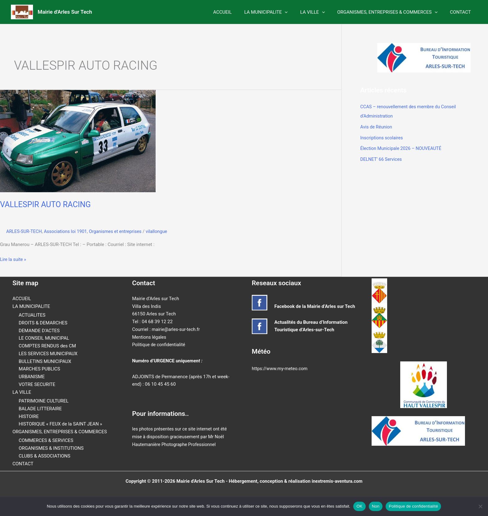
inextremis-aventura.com (337, 481)
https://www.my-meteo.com (281, 368)
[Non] (480, 506)
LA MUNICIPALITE (277, 12)
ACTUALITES (32, 315)
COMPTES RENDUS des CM (47, 346)
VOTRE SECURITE (37, 384)
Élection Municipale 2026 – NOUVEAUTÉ (402, 147)
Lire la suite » (13, 259)
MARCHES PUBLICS (39, 369)
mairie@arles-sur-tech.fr (177, 329)
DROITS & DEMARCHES (43, 323)
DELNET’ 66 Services (382, 158)
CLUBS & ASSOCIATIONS (44, 456)
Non (376, 506)
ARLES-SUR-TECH (24, 231)
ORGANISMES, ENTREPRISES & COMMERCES (392, 12)
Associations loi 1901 (67, 231)
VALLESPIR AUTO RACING (47, 204)
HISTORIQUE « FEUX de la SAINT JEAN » (60, 424)
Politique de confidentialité (159, 344)
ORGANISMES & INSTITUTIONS (51, 448)
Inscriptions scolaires (382, 137)
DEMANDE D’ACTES (39, 330)
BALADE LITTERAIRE (40, 408)
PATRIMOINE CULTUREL (43, 401)
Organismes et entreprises (119, 231)
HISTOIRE (29, 416)
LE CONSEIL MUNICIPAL (44, 338)
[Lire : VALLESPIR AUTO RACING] (78, 140)
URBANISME (32, 376)
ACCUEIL (236, 12)
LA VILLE (320, 12)
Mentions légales (150, 337)
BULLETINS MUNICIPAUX (45, 361)
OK (359, 506)
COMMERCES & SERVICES (46, 440)
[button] (295, 12)
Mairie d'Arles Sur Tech (65, 12)
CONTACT (462, 12)
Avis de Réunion (376, 126)
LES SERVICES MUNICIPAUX (48, 353)
